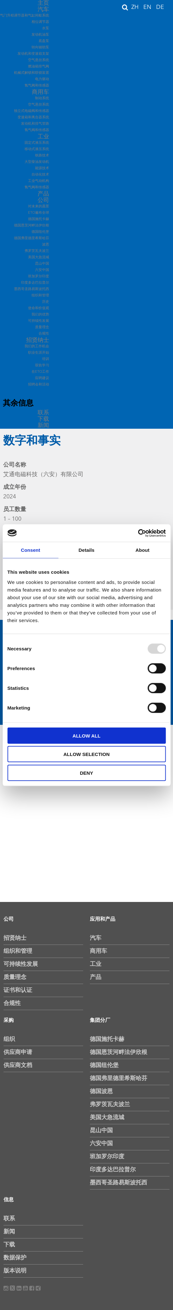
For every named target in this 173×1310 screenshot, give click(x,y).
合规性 (44, 334)
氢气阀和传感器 (37, 85)
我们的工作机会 (37, 346)
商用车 (40, 92)
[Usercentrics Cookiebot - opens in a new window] (138, 533)
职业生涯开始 (38, 353)
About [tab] (142, 550)
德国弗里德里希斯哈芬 (31, 238)
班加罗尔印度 (38, 276)
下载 (43, 419)
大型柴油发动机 (37, 162)
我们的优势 (40, 314)
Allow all (87, 735)
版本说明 (15, 1271)
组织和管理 (40, 295)
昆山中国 (42, 264)
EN (148, 7)
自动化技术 (40, 175)
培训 (45, 359)
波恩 (45, 244)
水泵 (45, 28)
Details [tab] (87, 550)
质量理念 (42, 327)
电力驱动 (42, 79)
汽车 (43, 9)
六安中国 (42, 270)
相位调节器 (40, 22)
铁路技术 (42, 155)
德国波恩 (101, 1091)
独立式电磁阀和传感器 (31, 111)
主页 (43, 3)
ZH (135, 7)
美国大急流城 (38, 257)
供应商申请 (18, 1052)
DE (160, 7)
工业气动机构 (38, 181)
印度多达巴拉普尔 (35, 283)
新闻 (43, 425)
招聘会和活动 (38, 384)
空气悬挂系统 (38, 60)
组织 (9, 1039)
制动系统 (42, 98)
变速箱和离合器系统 (33, 117)
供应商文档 (18, 1065)
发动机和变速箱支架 (33, 54)
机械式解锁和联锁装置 (31, 73)
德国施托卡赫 (38, 219)
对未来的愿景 (38, 206)
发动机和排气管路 (35, 124)
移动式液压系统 (37, 149)
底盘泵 (44, 41)
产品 (43, 194)
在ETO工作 (40, 372)
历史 (45, 302)
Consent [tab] (30, 550)
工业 (43, 137)
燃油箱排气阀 (38, 66)
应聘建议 (42, 378)
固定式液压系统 (37, 143)
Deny (86, 772)
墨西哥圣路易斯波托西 (31, 289)
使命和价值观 (38, 308)
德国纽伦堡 (40, 232)
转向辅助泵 (40, 47)
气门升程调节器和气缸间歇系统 (24, 15)
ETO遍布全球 (38, 213)
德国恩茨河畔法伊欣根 (31, 225)
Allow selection (86, 754)
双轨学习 (42, 365)
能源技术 (42, 168)
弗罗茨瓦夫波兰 (37, 251)
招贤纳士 (37, 340)
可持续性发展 (38, 321)
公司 (43, 200)
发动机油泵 (40, 35)
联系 (43, 413)
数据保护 (15, 1258)
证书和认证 (18, 990)
